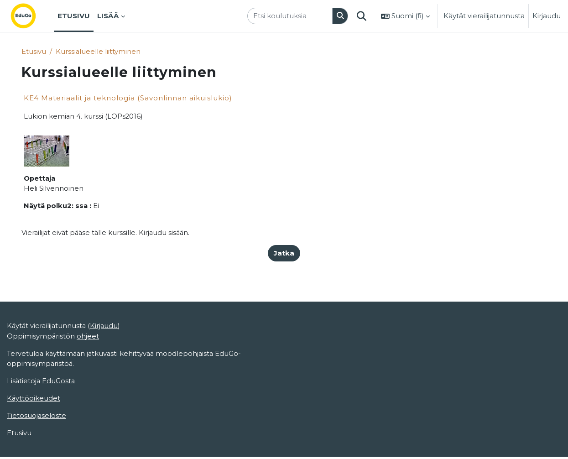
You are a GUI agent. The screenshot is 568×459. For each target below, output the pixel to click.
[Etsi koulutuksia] (290, 16)
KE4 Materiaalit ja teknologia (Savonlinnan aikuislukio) (128, 98)
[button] (361, 16)
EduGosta (59, 414)
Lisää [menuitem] (108, 15)
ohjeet (88, 369)
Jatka (284, 254)
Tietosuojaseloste (37, 449)
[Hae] (340, 16)
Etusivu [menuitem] (73, 15)
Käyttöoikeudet (34, 432)
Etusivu (33, 51)
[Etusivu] (30, 16)
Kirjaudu (546, 15)
